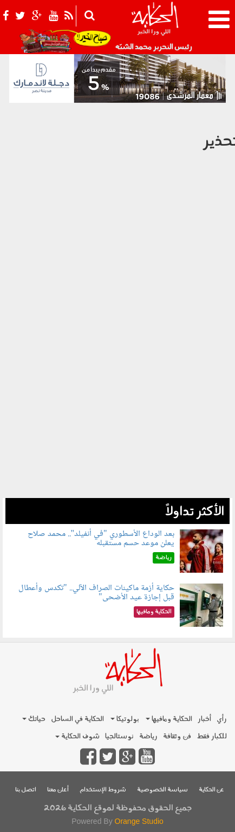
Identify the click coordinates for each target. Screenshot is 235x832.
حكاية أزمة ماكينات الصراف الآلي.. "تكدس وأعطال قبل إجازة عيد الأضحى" (96, 593)
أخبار (204, 719)
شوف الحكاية (77, 736)
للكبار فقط (212, 736)
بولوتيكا (124, 719)
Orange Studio (139, 821)
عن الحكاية (211, 790)
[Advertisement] (117, 428)
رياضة (148, 736)
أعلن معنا (58, 790)
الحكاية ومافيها (169, 719)
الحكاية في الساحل (77, 719)
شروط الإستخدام (103, 790)
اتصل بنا (25, 790)
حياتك (33, 719)
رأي (222, 719)
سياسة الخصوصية (162, 790)
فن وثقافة (177, 736)
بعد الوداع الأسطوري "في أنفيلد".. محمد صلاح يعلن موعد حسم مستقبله (101, 539)
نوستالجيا (119, 736)
